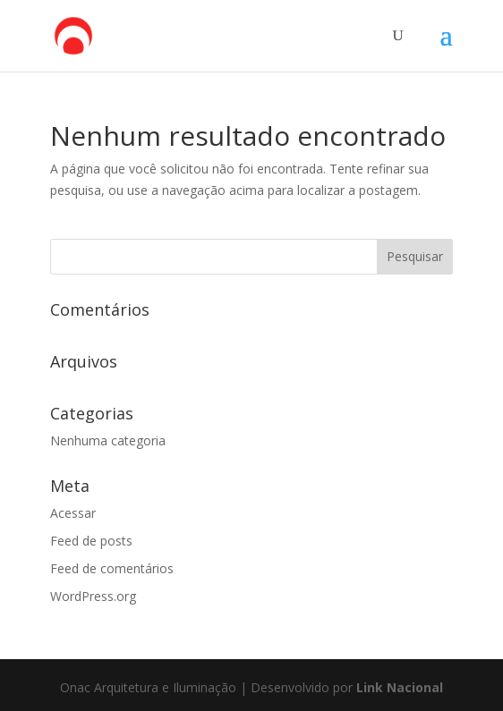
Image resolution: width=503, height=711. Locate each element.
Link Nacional (399, 687)
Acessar (73, 512)
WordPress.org (93, 596)
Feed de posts (91, 540)
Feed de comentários (112, 568)
